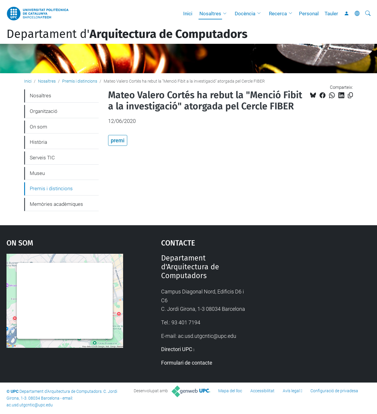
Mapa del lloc (230, 390)
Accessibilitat (262, 390)
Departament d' (126, 34)
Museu (37, 173)
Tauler (331, 13)
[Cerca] (368, 13)
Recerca (278, 13)
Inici (187, 13)
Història (38, 142)
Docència (245, 13)
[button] (226, 13)
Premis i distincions (79, 81)
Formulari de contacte (186, 363)
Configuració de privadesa (334, 390)
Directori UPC (176, 349)
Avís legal (291, 390)
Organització (43, 111)
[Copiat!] (350, 95)
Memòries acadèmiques (56, 204)
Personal (309, 13)
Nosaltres (210, 13)
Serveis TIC (42, 158)
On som (38, 127)
